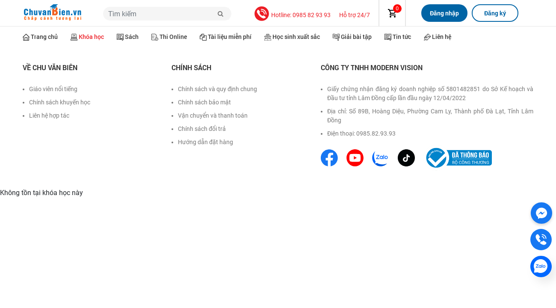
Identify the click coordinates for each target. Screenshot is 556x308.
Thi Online (173, 37)
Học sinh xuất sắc (296, 37)
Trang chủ (44, 37)
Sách (132, 37)
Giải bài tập (356, 37)
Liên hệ (441, 37)
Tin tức (402, 37)
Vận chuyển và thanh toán (213, 115)
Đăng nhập (444, 13)
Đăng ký (495, 13)
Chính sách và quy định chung (217, 89)
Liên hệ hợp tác (49, 115)
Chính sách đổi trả (202, 128)
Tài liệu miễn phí (229, 37)
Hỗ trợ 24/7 (354, 15)
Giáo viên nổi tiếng (53, 89)
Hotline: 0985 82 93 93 (301, 15)
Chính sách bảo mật (204, 102)
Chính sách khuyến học (59, 102)
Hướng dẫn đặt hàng (205, 142)
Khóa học (91, 37)
